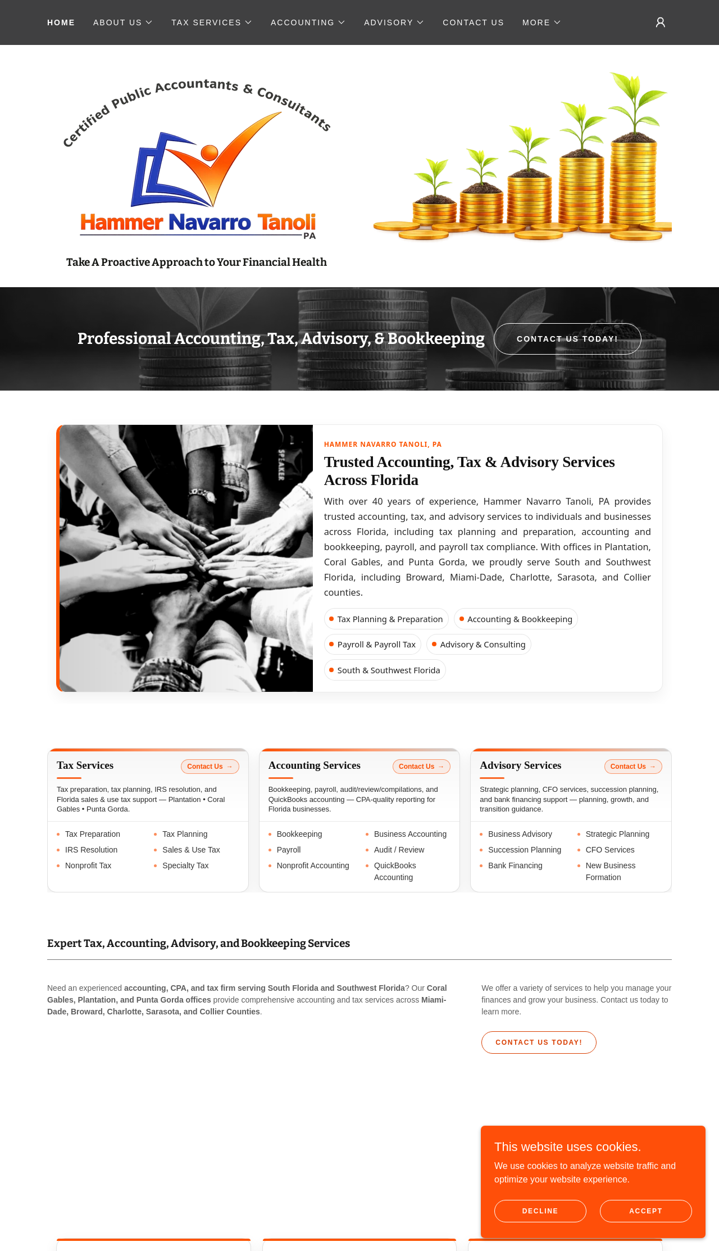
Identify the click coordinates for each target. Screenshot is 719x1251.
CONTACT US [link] (473, 22)
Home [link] (61, 22)
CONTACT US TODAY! (567, 338)
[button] (123, 22)
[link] (196, 156)
